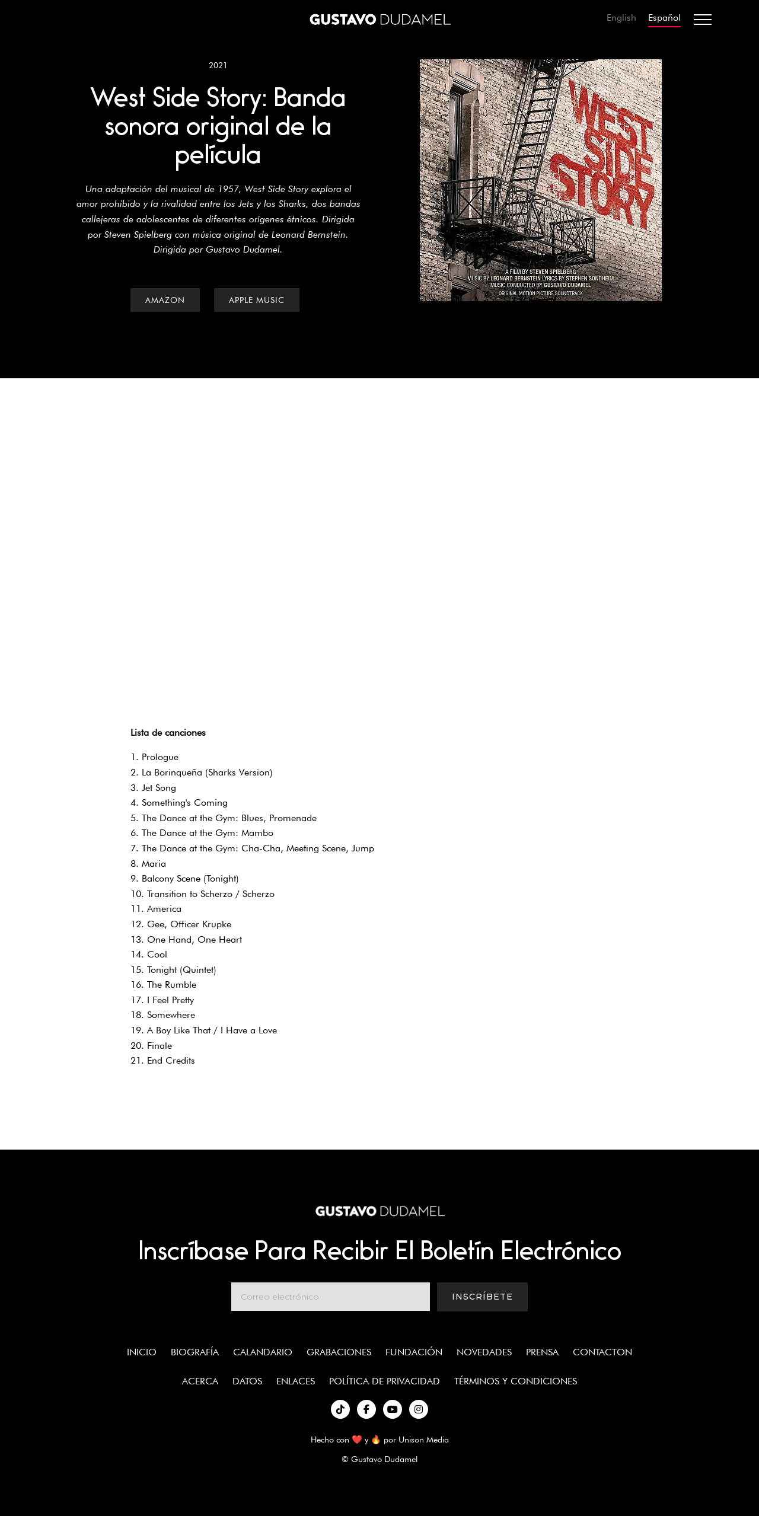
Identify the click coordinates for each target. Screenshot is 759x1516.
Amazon (165, 300)
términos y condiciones (515, 1381)
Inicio (142, 1352)
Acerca (200, 1381)
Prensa (542, 1352)
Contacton (602, 1352)
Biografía (195, 1352)
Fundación (413, 1352)
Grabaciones (339, 1352)
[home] (379, 19)
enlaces (295, 1381)
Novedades (484, 1352)
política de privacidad (384, 1381)
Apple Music (257, 300)
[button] (702, 19)
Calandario (262, 1352)
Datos (247, 1381)
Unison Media (423, 1439)
